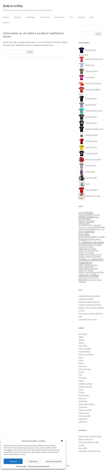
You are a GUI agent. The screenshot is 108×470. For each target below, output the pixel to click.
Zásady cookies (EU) (86, 439)
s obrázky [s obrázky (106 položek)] (97, 242)
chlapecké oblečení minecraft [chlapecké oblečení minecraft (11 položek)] (89, 215)
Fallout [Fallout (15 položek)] (96, 217)
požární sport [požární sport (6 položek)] (99, 229)
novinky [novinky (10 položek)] (86, 229)
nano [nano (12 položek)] (81, 229)
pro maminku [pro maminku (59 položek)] (87, 231)
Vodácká (81, 17)
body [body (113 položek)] (89, 212)
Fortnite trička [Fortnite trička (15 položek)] (84, 219)
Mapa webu (83, 448)
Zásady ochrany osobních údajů (38, 466)
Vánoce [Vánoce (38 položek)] (82, 279)
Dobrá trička (13, 6)
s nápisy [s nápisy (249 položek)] (85, 242)
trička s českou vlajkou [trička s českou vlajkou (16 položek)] (88, 265)
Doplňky (82, 340)
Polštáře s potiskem (86, 384)
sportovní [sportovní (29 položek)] (83, 244)
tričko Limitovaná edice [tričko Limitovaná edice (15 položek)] (88, 268)
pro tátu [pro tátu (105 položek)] (84, 234)
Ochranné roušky (85, 369)
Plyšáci (81, 381)
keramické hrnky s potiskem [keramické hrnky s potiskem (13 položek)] (90, 225)
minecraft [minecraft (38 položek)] (99, 227)
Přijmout (13, 461)
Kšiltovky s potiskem (86, 354)
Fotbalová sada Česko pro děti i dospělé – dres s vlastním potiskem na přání (91, 308)
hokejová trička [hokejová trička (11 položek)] (84, 223)
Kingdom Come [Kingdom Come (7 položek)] (83, 227)
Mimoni (81, 363)
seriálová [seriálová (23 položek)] (90, 239)
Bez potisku (83, 334)
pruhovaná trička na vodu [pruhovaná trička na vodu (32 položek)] (92, 236)
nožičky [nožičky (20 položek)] (92, 229)
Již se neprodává (84, 351)
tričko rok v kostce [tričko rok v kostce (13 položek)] (86, 270)
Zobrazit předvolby (54, 461)
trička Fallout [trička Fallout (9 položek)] (89, 247)
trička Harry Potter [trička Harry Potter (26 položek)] (87, 248)
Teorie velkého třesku (86, 404)
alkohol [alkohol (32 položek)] (82, 212)
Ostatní (81, 372)
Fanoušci (17, 17)
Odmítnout (33, 461)
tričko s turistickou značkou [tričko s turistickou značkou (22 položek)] (91, 272)
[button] (62, 441)
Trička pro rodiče (85, 416)
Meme (81, 357)
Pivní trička (82, 378)
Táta (71, 17)
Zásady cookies (21, 466)
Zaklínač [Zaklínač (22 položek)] (82, 281)
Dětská (81, 337)
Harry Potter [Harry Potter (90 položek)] (87, 221)
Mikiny (81, 360)
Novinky (6, 17)
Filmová (81, 343)
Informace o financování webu (90, 451)
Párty (80, 375)
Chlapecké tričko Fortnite (88, 319)
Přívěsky (82, 392)
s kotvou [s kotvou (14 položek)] (97, 239)
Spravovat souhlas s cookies (89, 442)
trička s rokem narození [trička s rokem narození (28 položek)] (90, 256)
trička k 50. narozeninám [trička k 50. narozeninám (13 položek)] (89, 250)
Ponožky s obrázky (85, 386)
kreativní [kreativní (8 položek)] (91, 227)
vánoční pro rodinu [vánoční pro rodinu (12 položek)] (94, 280)
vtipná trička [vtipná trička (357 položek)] (89, 275)
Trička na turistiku (85, 410)
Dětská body (59, 17)
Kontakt (6, 23)
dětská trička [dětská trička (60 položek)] (86, 216)
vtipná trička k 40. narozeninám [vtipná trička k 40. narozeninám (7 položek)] (89, 278)
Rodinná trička (84, 395)
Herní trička (83, 346)
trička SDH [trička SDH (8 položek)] (98, 254)
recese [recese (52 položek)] (82, 239)
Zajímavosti (83, 422)
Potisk (81, 389)
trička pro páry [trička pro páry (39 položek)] (87, 254)
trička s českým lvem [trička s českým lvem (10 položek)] (86, 267)
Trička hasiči (83, 407)
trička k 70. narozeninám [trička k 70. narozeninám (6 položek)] (86, 252)
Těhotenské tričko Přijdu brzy (89, 302)
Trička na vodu (84, 413)
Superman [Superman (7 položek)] (82, 247)
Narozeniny (30, 17)
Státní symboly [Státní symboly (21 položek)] (95, 245)
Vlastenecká (83, 419)
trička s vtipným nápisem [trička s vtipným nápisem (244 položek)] (91, 261)
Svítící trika (82, 398)
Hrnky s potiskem (85, 348)
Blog (92, 17)
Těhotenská (45, 17)
